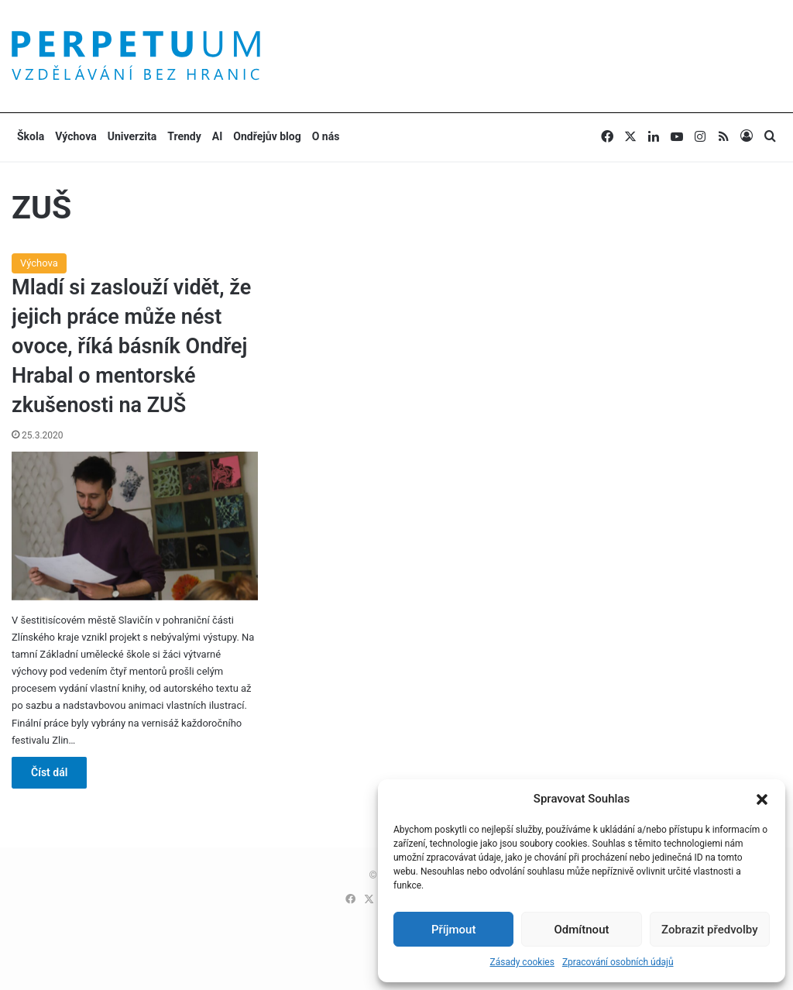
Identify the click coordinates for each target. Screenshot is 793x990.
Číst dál (49, 772)
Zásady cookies (521, 962)
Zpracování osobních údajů (618, 962)
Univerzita (132, 136)
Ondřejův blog (266, 136)
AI (217, 136)
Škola (30, 136)
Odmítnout (581, 930)
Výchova (75, 136)
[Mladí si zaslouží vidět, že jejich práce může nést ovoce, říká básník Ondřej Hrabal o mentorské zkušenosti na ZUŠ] (135, 526)
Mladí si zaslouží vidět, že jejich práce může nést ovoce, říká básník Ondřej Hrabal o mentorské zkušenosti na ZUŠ (131, 346)
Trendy (184, 136)
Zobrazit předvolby (709, 930)
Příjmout (453, 930)
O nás (326, 136)
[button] (762, 799)
